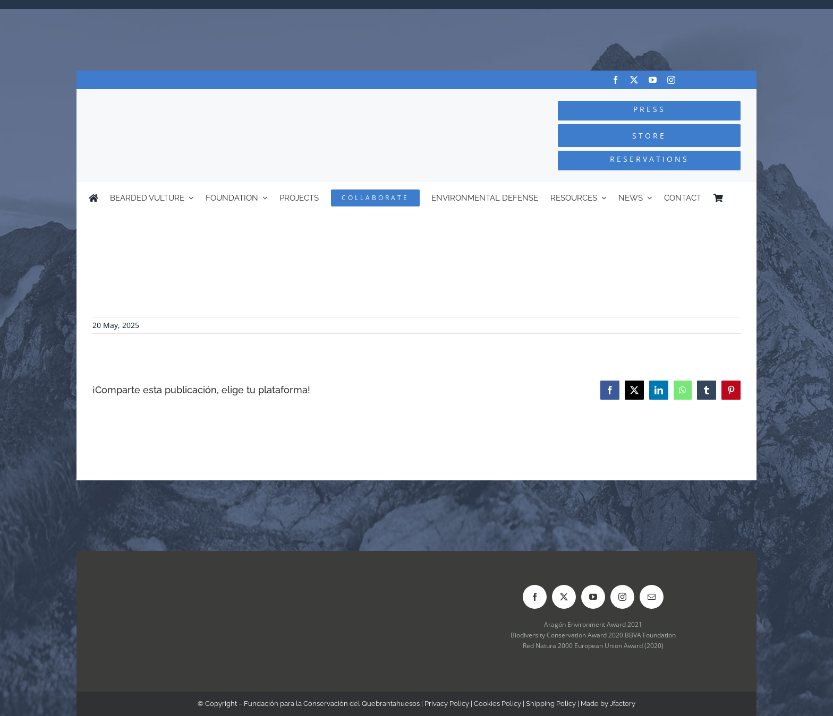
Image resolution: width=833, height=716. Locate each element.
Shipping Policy (551, 704)
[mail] (652, 597)
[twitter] (634, 80)
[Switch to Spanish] (739, 198)
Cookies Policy (497, 704)
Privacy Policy (446, 704)
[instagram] (671, 80)
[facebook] (615, 80)
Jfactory (622, 704)
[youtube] (653, 80)
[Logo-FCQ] (204, 99)
